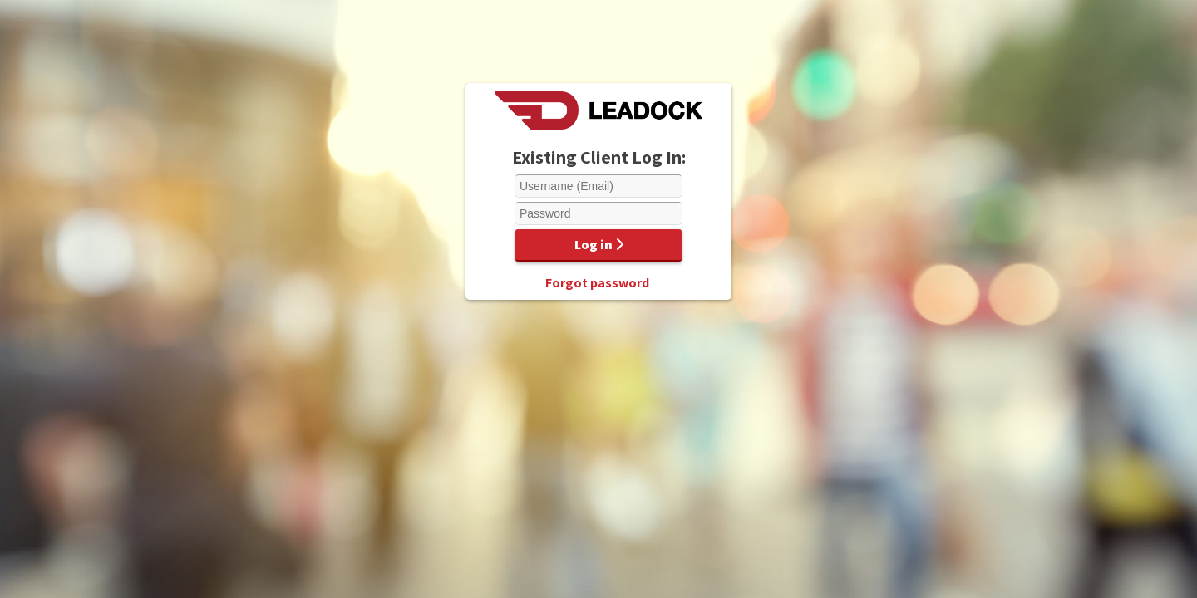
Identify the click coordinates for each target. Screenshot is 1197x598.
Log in (598, 244)
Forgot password (597, 283)
